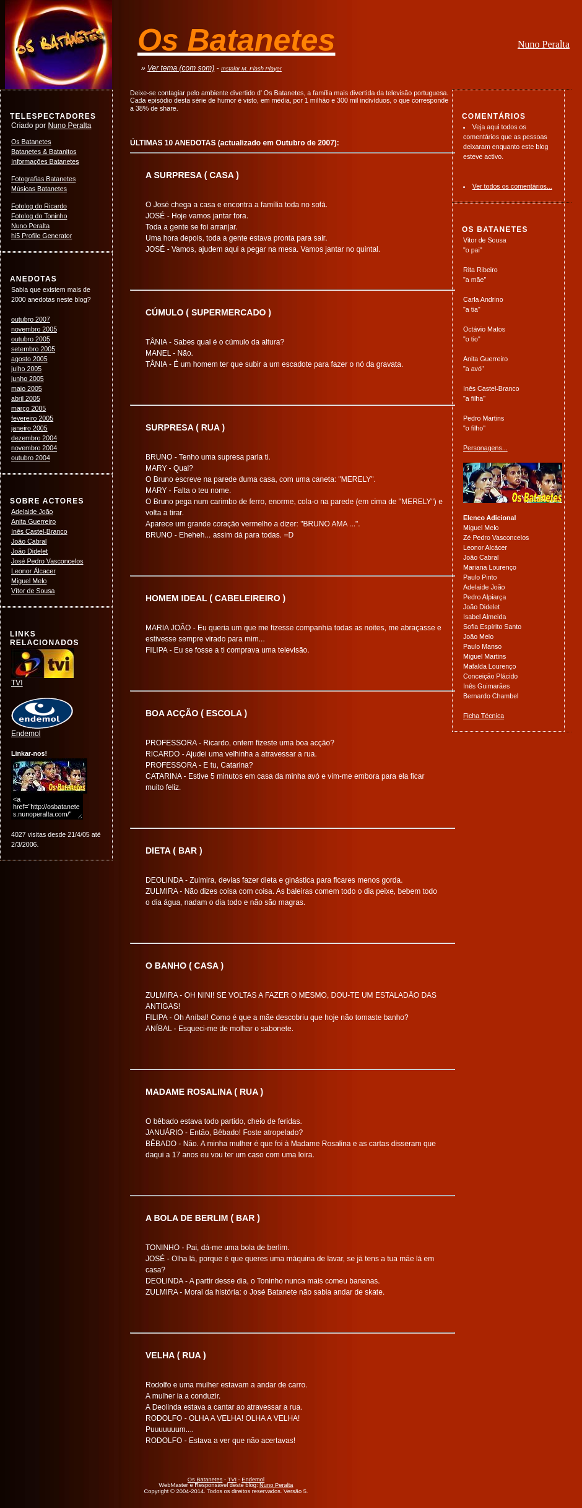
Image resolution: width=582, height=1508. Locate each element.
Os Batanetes (31, 141)
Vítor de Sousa (33, 590)
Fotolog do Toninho (39, 216)
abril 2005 (25, 398)
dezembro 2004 (34, 438)
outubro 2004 (30, 457)
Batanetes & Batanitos (43, 151)
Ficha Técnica (483, 715)
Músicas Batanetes (39, 188)
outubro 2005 (30, 339)
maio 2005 (26, 388)
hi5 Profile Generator (41, 235)
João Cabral (28, 541)
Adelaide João (32, 511)
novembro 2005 (34, 329)
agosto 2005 (29, 358)
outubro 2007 (30, 319)
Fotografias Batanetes (43, 178)
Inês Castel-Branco (39, 531)
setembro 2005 (33, 349)
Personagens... (485, 448)
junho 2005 (27, 378)
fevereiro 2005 (32, 418)
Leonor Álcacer (33, 571)
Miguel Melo (28, 581)
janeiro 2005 (29, 428)
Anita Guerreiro (33, 521)
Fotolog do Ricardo (39, 206)
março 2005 (28, 408)
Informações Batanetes (45, 161)
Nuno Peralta (544, 44)
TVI (42, 679)
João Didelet (29, 551)
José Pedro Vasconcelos (47, 561)
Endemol (42, 730)
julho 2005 (26, 368)
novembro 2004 (34, 448)
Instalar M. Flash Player (251, 69)
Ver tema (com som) (180, 68)
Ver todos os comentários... (512, 186)
